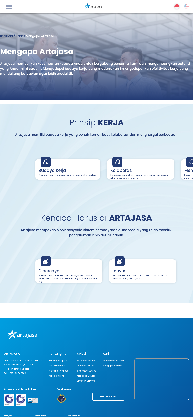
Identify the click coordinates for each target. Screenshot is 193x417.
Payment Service (85, 365)
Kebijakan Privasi (57, 375)
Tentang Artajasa (58, 360)
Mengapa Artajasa (112, 365)
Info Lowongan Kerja (113, 360)
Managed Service (86, 375)
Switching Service (86, 360)
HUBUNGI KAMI (108, 396)
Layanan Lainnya (86, 380)
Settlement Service (86, 370)
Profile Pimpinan (57, 365)
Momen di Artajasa (59, 370)
